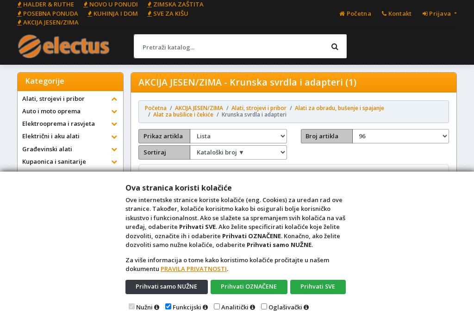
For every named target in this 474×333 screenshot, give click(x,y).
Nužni (144, 307)
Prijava (438, 13)
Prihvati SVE (318, 286)
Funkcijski (187, 307)
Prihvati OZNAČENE (248, 286)
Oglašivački (285, 307)
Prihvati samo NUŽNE (167, 286)
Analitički (235, 307)
